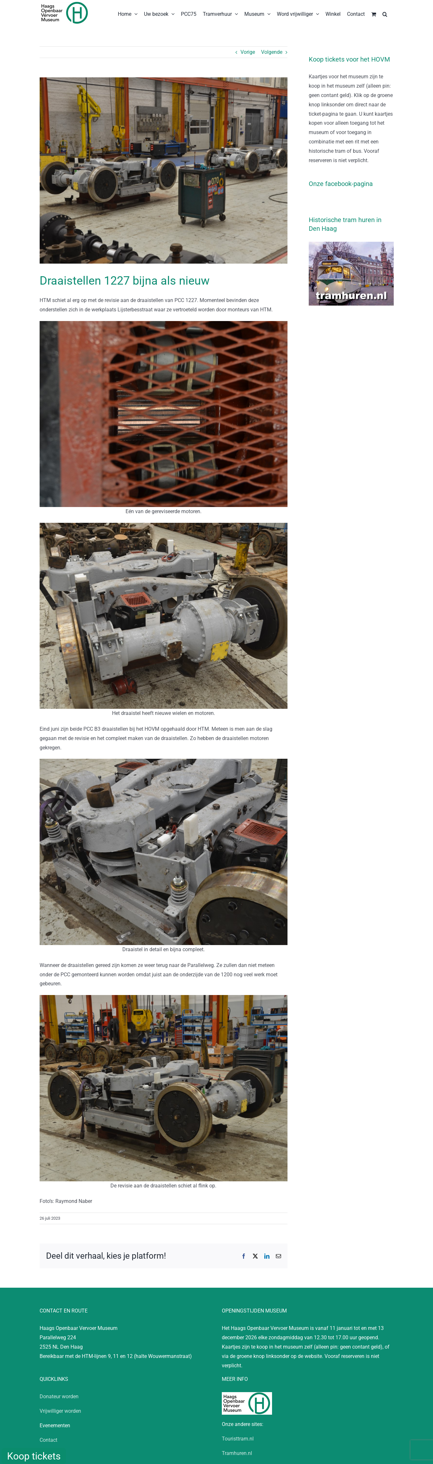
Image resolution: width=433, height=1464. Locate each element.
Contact (48, 1440)
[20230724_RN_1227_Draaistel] (163, 170)
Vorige (247, 52)
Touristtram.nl (238, 1439)
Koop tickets (34, 1456)
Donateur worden (59, 1396)
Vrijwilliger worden (60, 1411)
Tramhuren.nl (237, 1453)
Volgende (271, 52)
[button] (384, 13)
